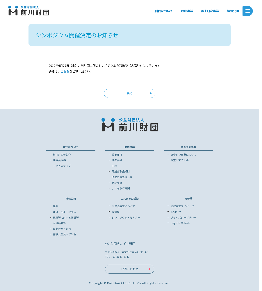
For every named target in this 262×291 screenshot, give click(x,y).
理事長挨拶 (59, 160)
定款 (55, 206)
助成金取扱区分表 (122, 177)
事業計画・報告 (62, 229)
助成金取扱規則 (121, 171)
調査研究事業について (183, 154)
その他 (188, 198)
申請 (114, 166)
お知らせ (176, 212)
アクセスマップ (62, 166)
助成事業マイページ (182, 206)
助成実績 (117, 183)
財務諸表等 (59, 223)
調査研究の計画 (180, 160)
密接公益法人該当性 (64, 234)
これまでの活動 (130, 198)
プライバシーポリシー (183, 217)
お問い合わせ (129, 269)
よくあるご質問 (121, 188)
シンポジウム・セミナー (126, 217)
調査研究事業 (188, 147)
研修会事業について (123, 206)
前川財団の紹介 (62, 154)
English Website (180, 223)
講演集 (116, 212)
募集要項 (117, 154)
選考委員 (117, 160)
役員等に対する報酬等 (66, 217)
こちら (64, 71)
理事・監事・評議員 (64, 212)
